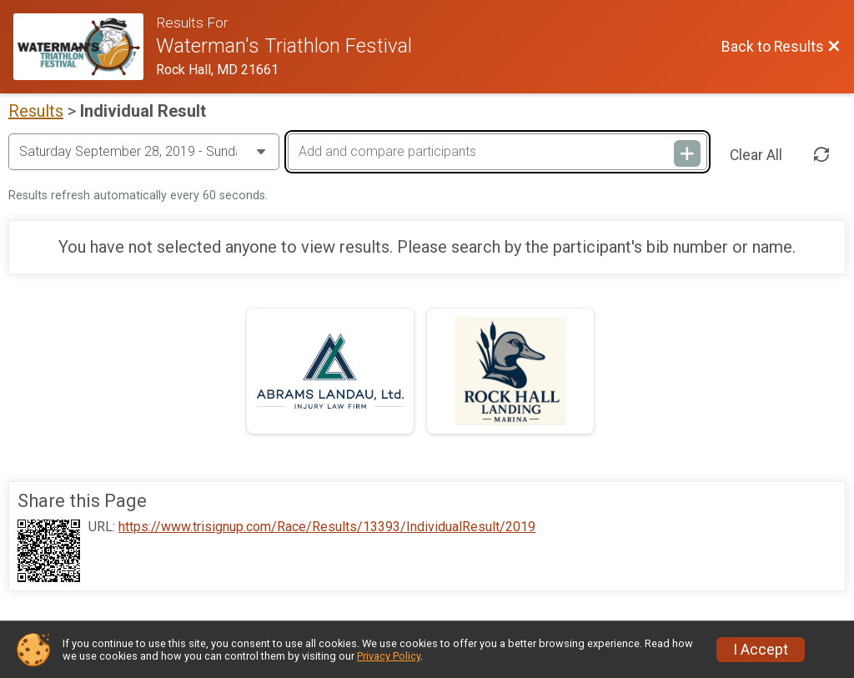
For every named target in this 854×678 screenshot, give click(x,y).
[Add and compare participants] (497, 151)
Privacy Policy (388, 656)
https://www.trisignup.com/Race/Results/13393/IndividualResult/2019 (326, 527)
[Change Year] (143, 151)
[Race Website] (84, 46)
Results (35, 111)
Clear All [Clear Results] (756, 155)
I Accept (760, 649)
